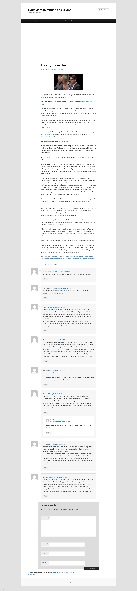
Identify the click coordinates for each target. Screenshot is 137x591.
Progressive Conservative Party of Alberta (59, 258)
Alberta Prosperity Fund (76, 256)
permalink (50, 260)
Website (44, 562)
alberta (67, 256)
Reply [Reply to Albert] (46, 413)
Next (107, 27)
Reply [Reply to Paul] (46, 468)
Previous (31, 27)
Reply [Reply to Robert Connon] (46, 298)
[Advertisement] (68, 44)
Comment (45, 517)
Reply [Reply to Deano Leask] (46, 361)
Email (45, 553)
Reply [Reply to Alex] (46, 384)
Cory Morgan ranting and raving (49, 9)
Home (30, 20)
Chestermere (44, 258)
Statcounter (6, 590)
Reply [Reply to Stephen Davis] (46, 279)
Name (45, 544)
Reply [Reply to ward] (46, 330)
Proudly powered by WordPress (68, 582)
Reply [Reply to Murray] (48, 433)
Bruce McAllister (88, 256)
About (36, 20)
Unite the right (75, 258)
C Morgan (60, 69)
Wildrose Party (84, 258)
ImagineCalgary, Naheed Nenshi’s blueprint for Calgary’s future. (58, 20)
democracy (56, 256)
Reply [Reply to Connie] (46, 496)
